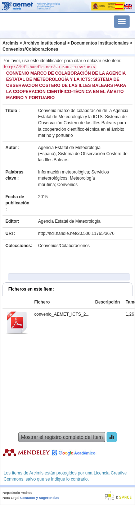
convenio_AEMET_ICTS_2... (61, 314)
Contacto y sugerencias (39, 498)
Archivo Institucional (44, 43)
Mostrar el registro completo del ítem (62, 437)
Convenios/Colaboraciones (30, 49)
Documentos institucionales (100, 43)
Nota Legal (11, 498)
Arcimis (10, 43)
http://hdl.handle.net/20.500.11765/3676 (76, 233)
